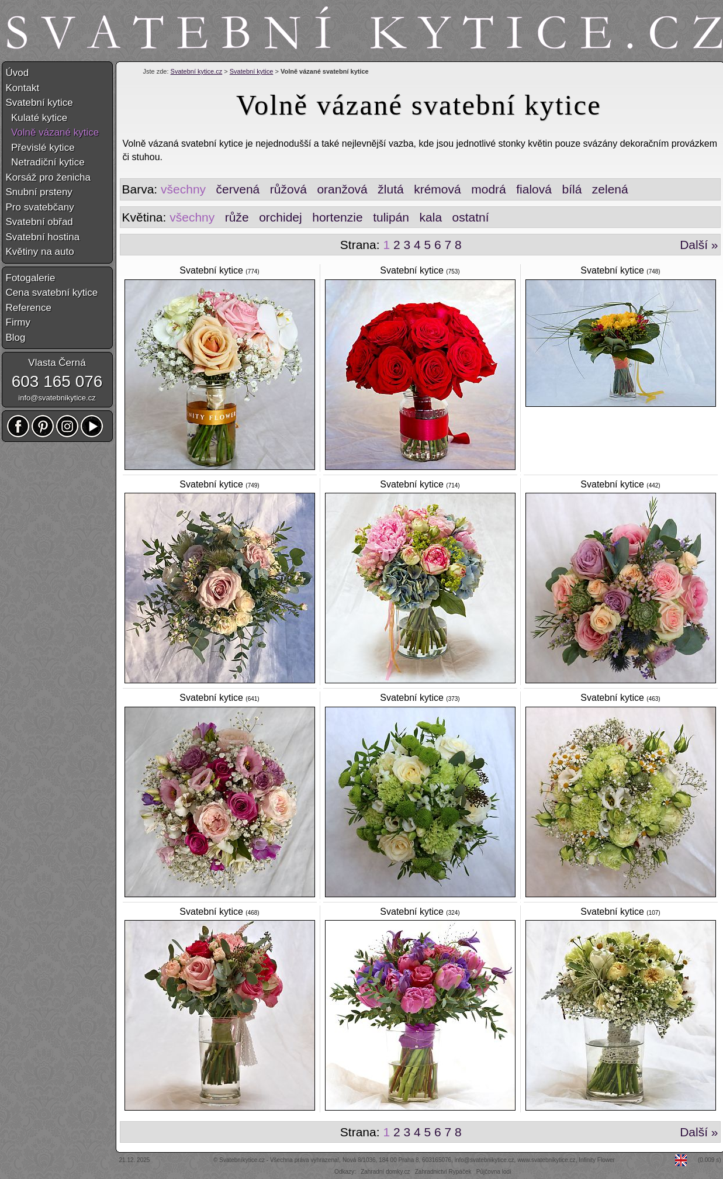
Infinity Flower (597, 1160)
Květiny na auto (40, 251)
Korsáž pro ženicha (48, 177)
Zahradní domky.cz (385, 1171)
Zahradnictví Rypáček (443, 1171)
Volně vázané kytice (52, 132)
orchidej (280, 217)
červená (238, 189)
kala (431, 217)
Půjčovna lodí (493, 1171)
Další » (699, 244)
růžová (288, 189)
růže (237, 217)
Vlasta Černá (56, 362)
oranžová (342, 189)
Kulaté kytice (37, 117)
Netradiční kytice (45, 162)
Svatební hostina (43, 237)
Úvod (17, 72)
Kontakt (23, 88)
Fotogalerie (31, 277)
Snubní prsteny (39, 192)
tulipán (391, 217)
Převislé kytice (40, 147)
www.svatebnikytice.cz (546, 1160)
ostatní (470, 217)
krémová (437, 189)
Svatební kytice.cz (197, 71)
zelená (610, 189)
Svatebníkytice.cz (242, 1160)
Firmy (18, 322)
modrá (488, 189)
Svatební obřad (39, 221)
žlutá (390, 189)
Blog (16, 337)
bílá (572, 189)
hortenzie (337, 217)
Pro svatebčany (40, 207)
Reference (28, 307)
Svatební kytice (252, 71)
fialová (534, 189)
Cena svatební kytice (52, 292)
